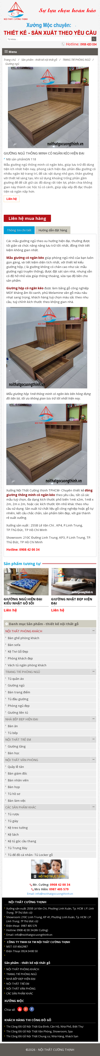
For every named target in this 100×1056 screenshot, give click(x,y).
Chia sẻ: (9, 1009)
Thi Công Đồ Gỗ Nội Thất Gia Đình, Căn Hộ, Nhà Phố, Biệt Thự (44, 1026)
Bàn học (13, 753)
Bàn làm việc (17, 800)
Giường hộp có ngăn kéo (25, 288)
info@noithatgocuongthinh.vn (33, 935)
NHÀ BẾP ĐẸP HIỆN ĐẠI (21, 719)
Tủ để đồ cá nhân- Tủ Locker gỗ (30, 855)
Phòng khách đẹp (20, 658)
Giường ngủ (12, 64)
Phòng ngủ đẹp (19, 706)
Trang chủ (10, 60)
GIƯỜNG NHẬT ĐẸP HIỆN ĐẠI (71, 601)
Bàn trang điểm (19, 692)
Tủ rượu (13, 814)
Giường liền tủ (18, 712)
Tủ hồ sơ (14, 794)
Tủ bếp (13, 733)
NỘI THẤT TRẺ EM (18, 739)
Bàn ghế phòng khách (23, 638)
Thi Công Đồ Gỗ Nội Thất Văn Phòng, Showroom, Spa (39, 1031)
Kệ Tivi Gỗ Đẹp (18, 651)
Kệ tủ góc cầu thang (22, 841)
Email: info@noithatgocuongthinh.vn (50, 893)
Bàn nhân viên (18, 780)
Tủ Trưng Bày (17, 848)
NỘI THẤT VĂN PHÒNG (21, 760)
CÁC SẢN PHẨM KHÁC (20, 807)
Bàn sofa (14, 645)
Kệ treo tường (18, 827)
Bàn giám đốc (17, 773)
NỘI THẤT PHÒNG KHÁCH (23, 631)
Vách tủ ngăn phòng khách (27, 665)
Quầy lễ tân (16, 767)
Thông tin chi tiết (19, 230)
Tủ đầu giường (18, 699)
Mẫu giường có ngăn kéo (25, 258)
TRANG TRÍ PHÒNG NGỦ (76, 60)
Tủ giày (13, 821)
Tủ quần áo (16, 679)
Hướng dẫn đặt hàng (53, 230)
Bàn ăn (13, 726)
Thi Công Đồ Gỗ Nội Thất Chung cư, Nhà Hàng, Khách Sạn (42, 1036)
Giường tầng (17, 746)
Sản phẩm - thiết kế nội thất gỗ (39, 60)
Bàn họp (14, 787)
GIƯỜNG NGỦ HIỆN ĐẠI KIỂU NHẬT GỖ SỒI (23, 601)
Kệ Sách (13, 834)
